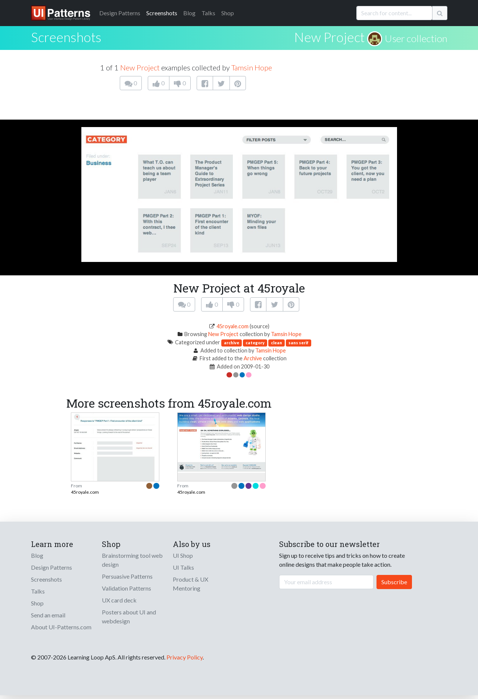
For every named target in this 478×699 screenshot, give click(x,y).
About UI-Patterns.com (61, 626)
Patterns (119, 12)
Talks (208, 12)
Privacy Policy (184, 657)
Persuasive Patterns (127, 576)
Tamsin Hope (251, 67)
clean (276, 342)
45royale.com (232, 326)
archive (231, 342)
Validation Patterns (126, 588)
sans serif (298, 342)
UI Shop (183, 555)
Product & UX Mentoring (190, 584)
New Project (329, 37)
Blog (189, 12)
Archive (253, 358)
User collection (416, 38)
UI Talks (183, 567)
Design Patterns (51, 567)
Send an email (48, 615)
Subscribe (394, 581)
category (255, 342)
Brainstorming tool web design (132, 560)
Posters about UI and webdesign (129, 616)
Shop (227, 12)
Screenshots (161, 12)
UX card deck (119, 600)
